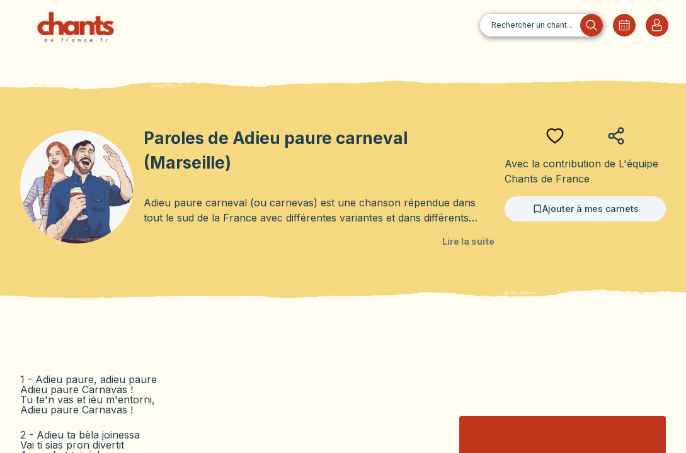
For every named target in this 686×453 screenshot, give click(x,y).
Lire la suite (468, 241)
